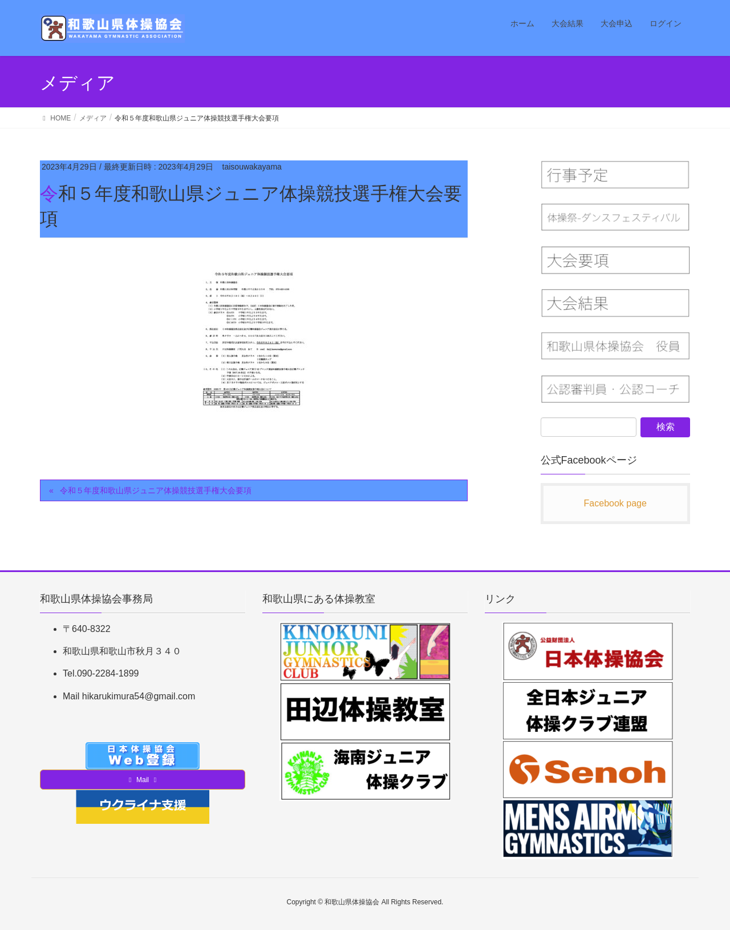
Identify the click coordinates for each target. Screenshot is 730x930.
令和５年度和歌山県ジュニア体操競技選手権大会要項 (156, 490)
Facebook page (615, 503)
